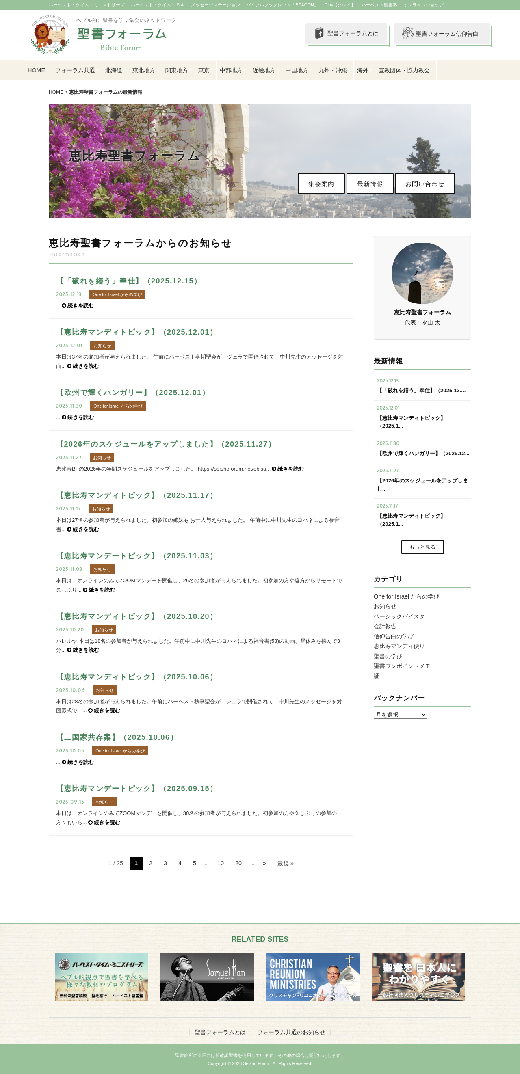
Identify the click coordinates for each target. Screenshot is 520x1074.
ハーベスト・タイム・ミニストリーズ (87, 4)
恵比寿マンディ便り (399, 646)
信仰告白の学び (394, 636)
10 (220, 863)
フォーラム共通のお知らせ (291, 1032)
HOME (36, 70)
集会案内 (321, 183)
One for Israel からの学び (406, 596)
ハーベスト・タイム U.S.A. (158, 4)
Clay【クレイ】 (340, 4)
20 (238, 863)
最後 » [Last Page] (285, 863)
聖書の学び (388, 656)
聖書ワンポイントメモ (402, 666)
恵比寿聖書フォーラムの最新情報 (105, 92)
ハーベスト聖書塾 (379, 4)
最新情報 (370, 183)
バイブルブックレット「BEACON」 (282, 4)
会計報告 (385, 626)
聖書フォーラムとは (345, 33)
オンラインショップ (423, 4)
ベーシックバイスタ (399, 616)
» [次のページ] (264, 863)
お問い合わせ (424, 183)
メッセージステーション (215, 4)
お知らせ (385, 606)
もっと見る (423, 547)
